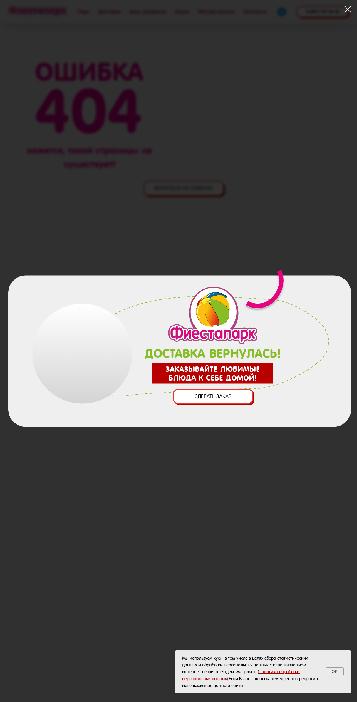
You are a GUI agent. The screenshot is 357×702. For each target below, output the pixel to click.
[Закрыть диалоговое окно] (347, 9)
